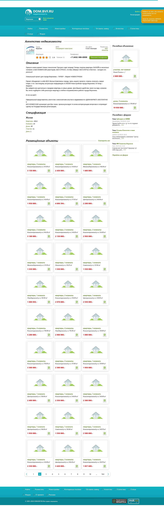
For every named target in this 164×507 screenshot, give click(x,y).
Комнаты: (30, 124)
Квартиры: (31, 121)
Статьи (30, 34)
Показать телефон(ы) (99, 57)
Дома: (29, 126)
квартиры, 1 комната (64, 164)
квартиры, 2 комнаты (64, 197)
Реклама (52, 495)
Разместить (43, 28)
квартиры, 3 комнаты (36, 164)
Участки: (30, 129)
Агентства (119, 28)
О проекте (40, 495)
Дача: (28, 131)
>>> (122, 125)
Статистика (134, 28)
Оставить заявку (102, 28)
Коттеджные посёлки (80, 28)
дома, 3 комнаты (120, 101)
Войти (137, 11)
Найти (30, 28)
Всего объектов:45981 (48, 19)
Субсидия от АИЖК (123, 119)
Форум (42, 34)
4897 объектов (105, 49)
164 (103, 474)
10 (90, 474)
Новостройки (60, 28)
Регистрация (135, 15)
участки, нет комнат (121, 69)
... (96, 474)
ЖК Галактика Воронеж (124, 144)
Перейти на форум (120, 155)
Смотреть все (104, 140)
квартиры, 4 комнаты (36, 328)
